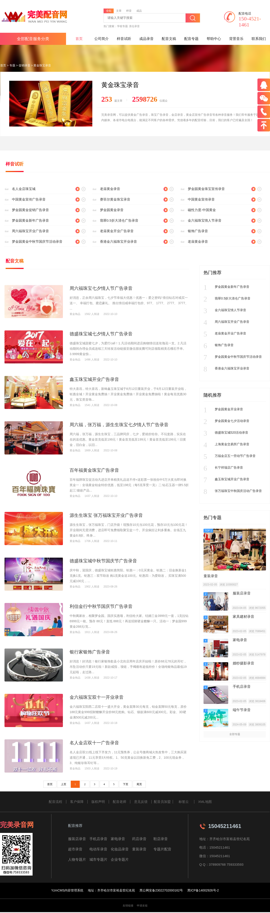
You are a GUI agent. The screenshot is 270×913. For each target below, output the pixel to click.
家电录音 (118, 839)
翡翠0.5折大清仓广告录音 (119, 220)
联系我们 (259, 39)
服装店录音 (77, 839)
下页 (125, 784)
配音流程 (55, 802)
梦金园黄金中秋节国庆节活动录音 (37, 241)
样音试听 (124, 39)
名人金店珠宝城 (23, 189)
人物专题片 (77, 859)
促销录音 (24, 65)
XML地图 (205, 802)
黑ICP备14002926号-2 (203, 890)
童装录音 (139, 849)
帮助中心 (214, 39)
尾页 (139, 784)
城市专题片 (98, 859)
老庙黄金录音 (110, 189)
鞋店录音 (160, 839)
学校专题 (122, 26)
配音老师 (119, 802)
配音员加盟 (162, 802)
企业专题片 (120, 859)
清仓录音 (134, 26)
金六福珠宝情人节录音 (204, 220)
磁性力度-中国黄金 (202, 210)
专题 (12, 65)
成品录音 (146, 39)
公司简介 (101, 39)
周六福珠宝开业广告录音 (30, 231)
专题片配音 (162, 849)
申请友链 (142, 905)
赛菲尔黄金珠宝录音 (115, 199)
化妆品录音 (120, 849)
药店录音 (139, 839)
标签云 (184, 802)
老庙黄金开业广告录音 (117, 231)
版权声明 (98, 802)
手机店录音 (98, 839)
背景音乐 (236, 39)
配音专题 (191, 39)
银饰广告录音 (198, 231)
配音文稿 (169, 39)
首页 (79, 39)
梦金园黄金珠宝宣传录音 (206, 189)
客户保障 (77, 802)
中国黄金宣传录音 (201, 199)
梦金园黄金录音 (112, 210)
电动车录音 (98, 849)
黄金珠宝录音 (42, 65)
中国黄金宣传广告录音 (29, 199)
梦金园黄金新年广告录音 (30, 220)
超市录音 (75, 849)
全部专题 (234, 734)
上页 (63, 784)
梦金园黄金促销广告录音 (30, 210)
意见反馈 (141, 802)
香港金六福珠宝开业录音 (118, 241)
